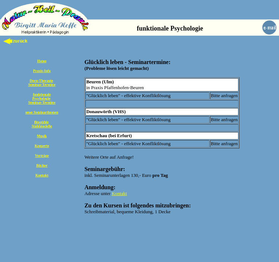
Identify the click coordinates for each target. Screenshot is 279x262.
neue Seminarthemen (41, 112)
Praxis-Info (41, 71)
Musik (42, 136)
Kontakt (41, 175)
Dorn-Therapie (41, 81)
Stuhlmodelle (42, 126)
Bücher (42, 165)
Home (41, 61)
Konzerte (42, 146)
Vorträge (42, 156)
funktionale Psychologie (41, 96)
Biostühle (41, 122)
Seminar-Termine (42, 85)
